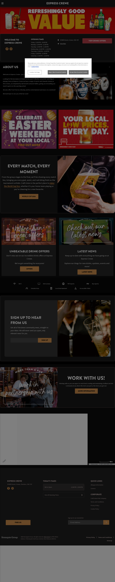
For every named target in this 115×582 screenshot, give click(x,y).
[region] (58, 68)
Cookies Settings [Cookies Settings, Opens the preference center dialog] (35, 72)
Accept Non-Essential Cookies (78, 72)
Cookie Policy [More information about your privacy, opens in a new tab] (35, 66)
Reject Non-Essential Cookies (57, 72)
